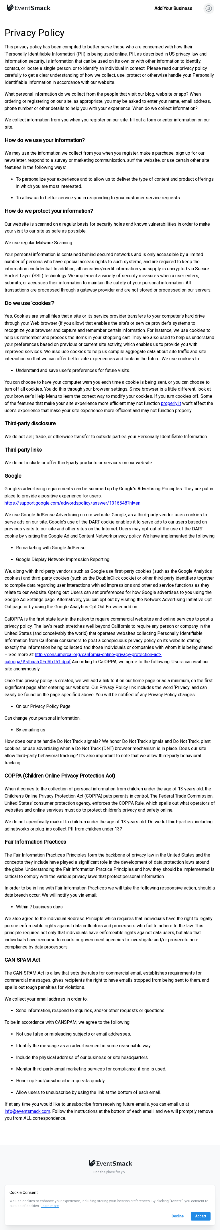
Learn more (50, 1206)
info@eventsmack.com (27, 1111)
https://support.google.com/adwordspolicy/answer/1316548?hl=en (72, 503)
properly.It (171, 403)
